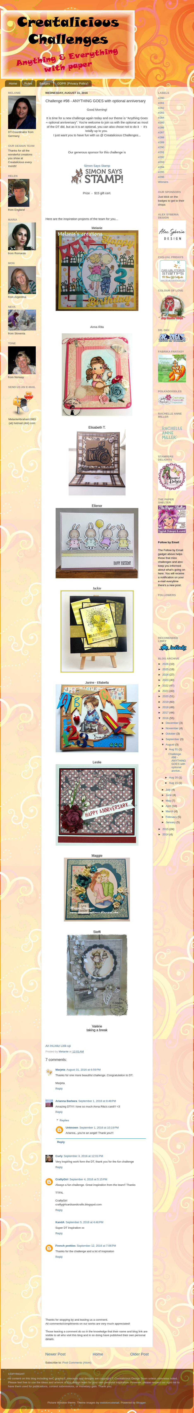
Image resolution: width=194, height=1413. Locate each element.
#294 (161, 167)
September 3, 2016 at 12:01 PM (83, 1156)
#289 (161, 142)
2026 (165, 663)
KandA (60, 1222)
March (170, 811)
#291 (161, 152)
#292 (161, 157)
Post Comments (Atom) (76, 1362)
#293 (161, 162)
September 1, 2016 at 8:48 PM (97, 1101)
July (168, 789)
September (173, 739)
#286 (161, 127)
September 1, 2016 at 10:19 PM (99, 1127)
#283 (161, 112)
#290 (161, 147)
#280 (161, 98)
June (169, 795)
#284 (161, 117)
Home (13, 83)
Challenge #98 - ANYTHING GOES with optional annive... (177, 762)
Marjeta (60, 1069)
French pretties (65, 1245)
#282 (161, 107)
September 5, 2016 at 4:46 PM (84, 1222)
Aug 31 (174, 749)
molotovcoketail (109, 1402)
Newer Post (55, 1354)
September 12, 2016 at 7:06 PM (96, 1245)
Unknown (72, 1127)
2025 (165, 669)
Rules (28, 83)
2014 (165, 834)
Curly (59, 1156)
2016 (165, 718)
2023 (165, 680)
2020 (165, 696)
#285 (161, 122)
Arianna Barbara (66, 1101)
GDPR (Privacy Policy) (72, 83)
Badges (45, 83)
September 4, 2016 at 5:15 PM (88, 1179)
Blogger (141, 1402)
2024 (165, 674)
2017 (165, 712)
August (170, 744)
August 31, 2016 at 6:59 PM (83, 1069)
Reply (59, 1088)
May (169, 800)
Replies (64, 1120)
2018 (165, 707)
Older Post (139, 1354)
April (169, 806)
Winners (163, 181)
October (171, 733)
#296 (161, 177)
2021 (165, 690)
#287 (161, 132)
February (172, 816)
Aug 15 (174, 782)
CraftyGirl (61, 1179)
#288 (161, 137)
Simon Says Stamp (97, 165)
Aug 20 (174, 777)
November (172, 728)
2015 (165, 829)
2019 (165, 701)
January (171, 822)
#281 (161, 103)
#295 (161, 172)
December (172, 722)
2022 (165, 685)
